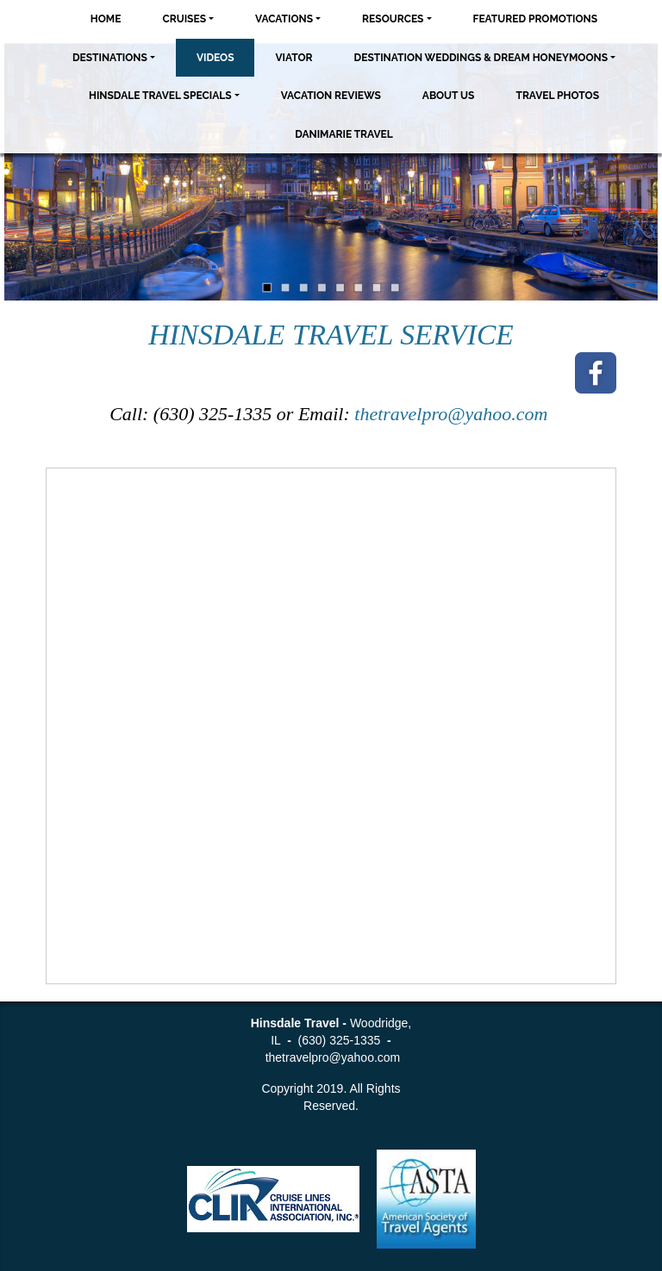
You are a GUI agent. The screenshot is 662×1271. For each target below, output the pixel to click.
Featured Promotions (535, 19)
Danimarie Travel (344, 134)
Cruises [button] (184, 19)
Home (106, 19)
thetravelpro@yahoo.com (453, 414)
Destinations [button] (109, 58)
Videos (215, 58)
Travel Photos (557, 96)
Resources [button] (392, 19)
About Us (448, 96)
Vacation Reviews (331, 96)
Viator (293, 58)
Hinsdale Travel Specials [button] (160, 96)
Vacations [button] (284, 19)
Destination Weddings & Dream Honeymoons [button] (481, 58)
